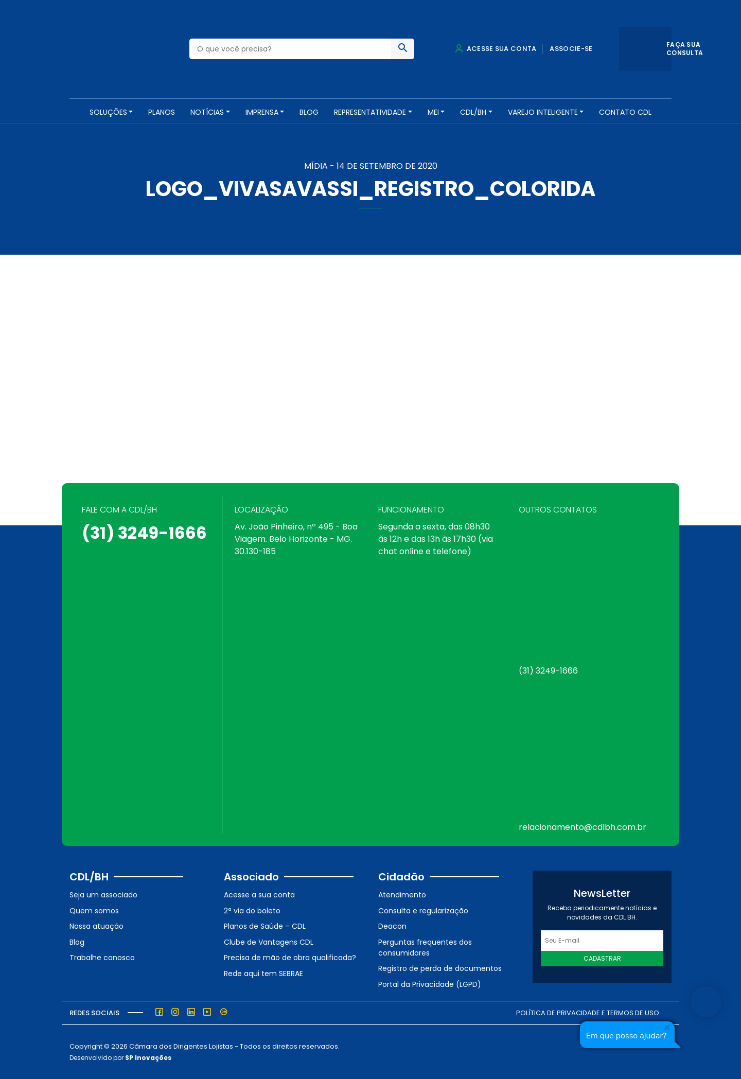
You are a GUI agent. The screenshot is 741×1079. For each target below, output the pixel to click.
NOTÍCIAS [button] (207, 112)
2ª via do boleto (252, 910)
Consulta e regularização (423, 910)
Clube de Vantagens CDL (268, 941)
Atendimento (402, 894)
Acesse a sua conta (259, 894)
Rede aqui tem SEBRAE (263, 973)
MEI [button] (433, 112)
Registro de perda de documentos (440, 968)
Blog (309, 112)
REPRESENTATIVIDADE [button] (370, 112)
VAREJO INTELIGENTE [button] (543, 112)
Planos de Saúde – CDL (265, 926)
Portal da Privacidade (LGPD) (429, 984)
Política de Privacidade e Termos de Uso (587, 1012)
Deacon (392, 926)
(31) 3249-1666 (144, 532)
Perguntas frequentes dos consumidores (425, 947)
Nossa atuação (96, 926)
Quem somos (94, 910)
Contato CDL (625, 112)
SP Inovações (148, 1057)
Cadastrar (602, 958)
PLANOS (161, 112)
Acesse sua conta (495, 49)
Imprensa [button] (261, 112)
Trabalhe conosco (102, 957)
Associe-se (571, 49)
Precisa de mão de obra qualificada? (290, 957)
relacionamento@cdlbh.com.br (582, 827)
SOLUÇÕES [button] (108, 112)
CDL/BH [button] (473, 112)
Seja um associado (103, 894)
